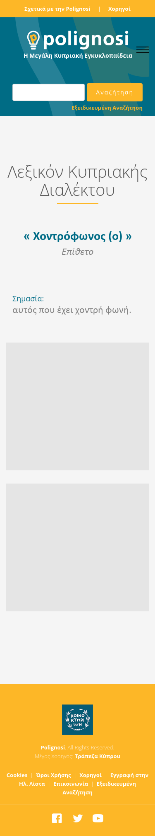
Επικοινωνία (70, 783)
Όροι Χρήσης (53, 775)
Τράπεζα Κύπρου (97, 756)
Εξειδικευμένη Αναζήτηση (107, 107)
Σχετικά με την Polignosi (57, 8)
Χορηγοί (119, 8)
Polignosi (53, 747)
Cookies (17, 775)
